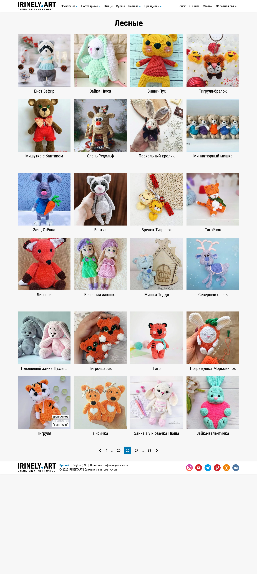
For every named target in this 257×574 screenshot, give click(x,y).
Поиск (182, 6)
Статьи (207, 6)
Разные (134, 6)
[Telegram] (208, 567)
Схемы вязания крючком (37, 6)
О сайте (194, 6)
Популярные (90, 6)
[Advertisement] (128, 191)
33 (149, 550)
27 (136, 550)
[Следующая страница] (157, 550)
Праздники (153, 6)
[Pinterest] (217, 567)
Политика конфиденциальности (109, 565)
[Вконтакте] (235, 567)
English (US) (80, 565)
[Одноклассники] (226, 567)
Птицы (108, 6)
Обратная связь (226, 6)
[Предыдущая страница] (100, 550)
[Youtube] (198, 567)
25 (118, 550)
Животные (69, 6)
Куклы (120, 6)
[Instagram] (189, 567)
